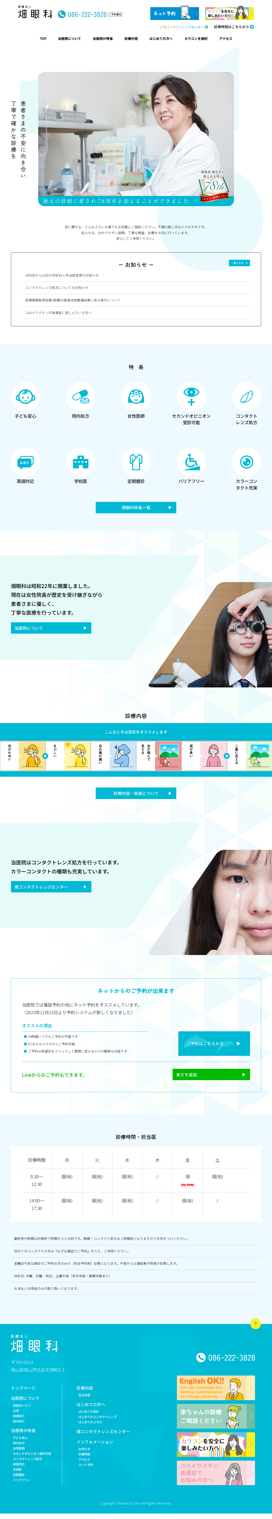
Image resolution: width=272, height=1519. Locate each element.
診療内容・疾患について (135, 794)
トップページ (24, 1390)
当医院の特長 (24, 1435)
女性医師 (19, 1454)
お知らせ (90, 1454)
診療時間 (90, 1460)
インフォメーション (101, 1447)
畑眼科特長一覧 (136, 508)
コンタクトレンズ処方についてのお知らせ (56, 287)
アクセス (90, 1466)
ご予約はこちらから (201, 1044)
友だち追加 (181, 1076)
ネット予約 (92, 1472)
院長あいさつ (23, 1408)
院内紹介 (19, 1425)
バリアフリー (23, 1489)
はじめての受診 (95, 1415)
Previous (227, 756)
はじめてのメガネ (97, 1426)
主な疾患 (90, 1397)
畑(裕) (67, 1178)
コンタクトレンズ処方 (29, 1466)
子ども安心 (21, 1443)
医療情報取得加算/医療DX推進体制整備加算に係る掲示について (72, 300)
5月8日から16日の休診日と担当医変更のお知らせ (62, 275)
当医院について (30, 629)
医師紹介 (19, 1419)
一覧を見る (236, 263)
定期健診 (19, 1483)
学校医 (18, 1477)
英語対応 (19, 1471)
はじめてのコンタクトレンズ (105, 1420)
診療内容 (90, 1390)
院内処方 (19, 1448)
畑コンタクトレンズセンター (43, 888)
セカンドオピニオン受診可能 (34, 1460)
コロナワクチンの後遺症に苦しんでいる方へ (58, 312)
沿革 (16, 1414)
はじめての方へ (97, 1407)
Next (45, 756)
